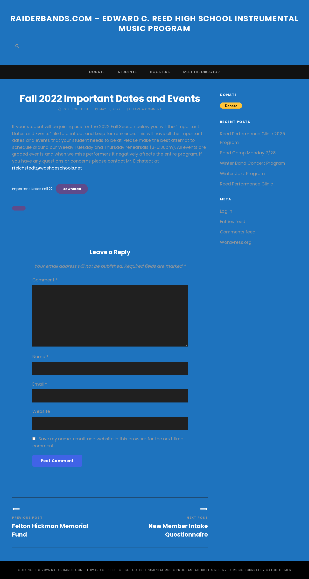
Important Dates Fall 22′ (32, 188)
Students (127, 71)
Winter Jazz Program (242, 173)
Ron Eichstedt (76, 109)
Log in (226, 211)
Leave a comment (147, 109)
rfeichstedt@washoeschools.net (47, 168)
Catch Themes (278, 570)
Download (72, 188)
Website (41, 411)
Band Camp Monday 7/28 (248, 153)
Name (40, 357)
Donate (96, 71)
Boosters (160, 71)
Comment (45, 280)
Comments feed (237, 232)
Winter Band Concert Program (252, 163)
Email (39, 384)
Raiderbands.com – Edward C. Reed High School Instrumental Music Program (154, 23)
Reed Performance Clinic (246, 184)
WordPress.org (236, 242)
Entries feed (232, 221)
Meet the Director (201, 71)
